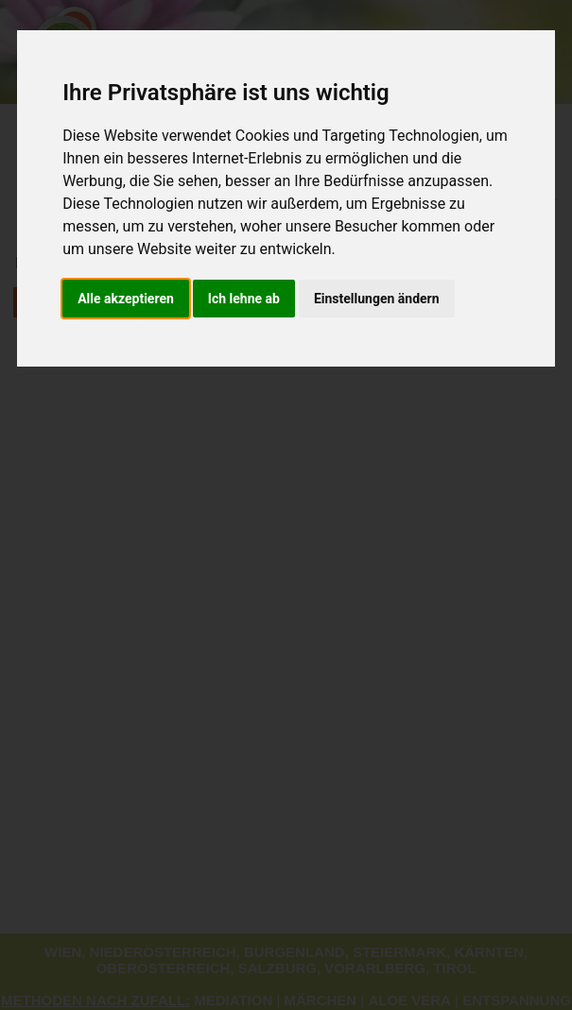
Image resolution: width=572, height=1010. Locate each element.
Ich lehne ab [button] (244, 298)
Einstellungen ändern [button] (377, 298)
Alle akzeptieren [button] (126, 298)
